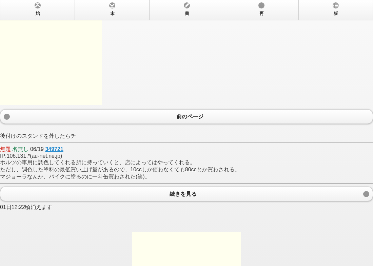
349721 (54, 149)
